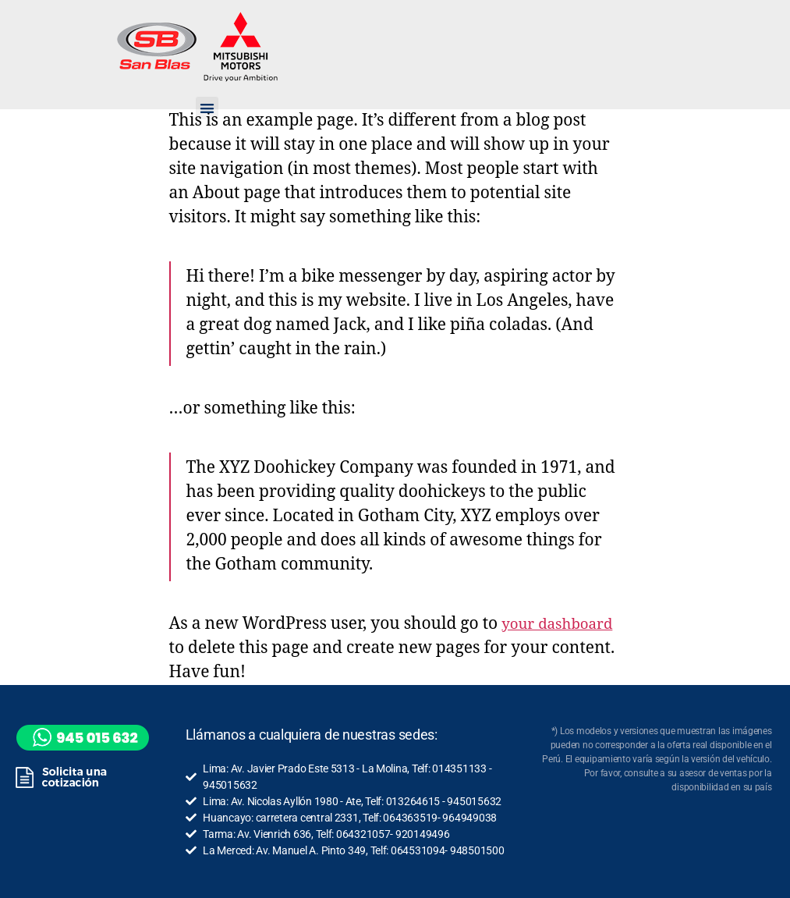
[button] (207, 108)
